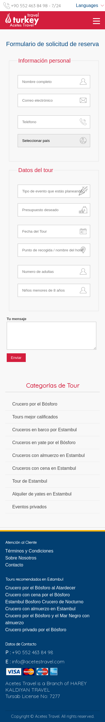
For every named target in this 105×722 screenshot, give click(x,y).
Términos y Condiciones (29, 551)
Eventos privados (29, 506)
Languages (87, 5)
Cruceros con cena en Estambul (44, 468)
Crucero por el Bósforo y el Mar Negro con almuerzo (47, 619)
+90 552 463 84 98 (32, 652)
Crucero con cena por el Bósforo (37, 594)
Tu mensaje (17, 319)
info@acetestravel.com (38, 661)
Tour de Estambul (29, 481)
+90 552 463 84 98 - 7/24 (36, 5)
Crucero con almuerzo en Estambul (40, 608)
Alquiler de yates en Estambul (42, 494)
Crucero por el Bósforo (34, 404)
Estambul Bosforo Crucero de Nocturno (44, 601)
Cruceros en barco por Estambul (44, 429)
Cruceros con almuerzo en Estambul (48, 455)
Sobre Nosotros (20, 558)
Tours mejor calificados (35, 416)
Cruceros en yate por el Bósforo (44, 442)
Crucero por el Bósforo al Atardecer (40, 587)
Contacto (14, 565)
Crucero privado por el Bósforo (35, 629)
